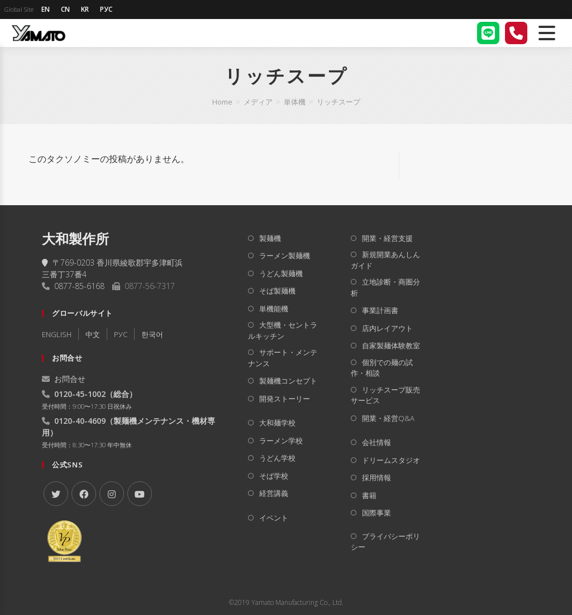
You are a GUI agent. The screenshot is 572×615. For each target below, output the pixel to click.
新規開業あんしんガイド (385, 260)
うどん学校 (277, 458)
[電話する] (516, 33)
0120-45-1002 (80, 394)
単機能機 (273, 309)
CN (65, 9)
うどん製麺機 (281, 273)
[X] (56, 493)
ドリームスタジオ (391, 460)
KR (85, 9)
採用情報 (376, 477)
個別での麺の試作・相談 (382, 368)
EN (45, 9)
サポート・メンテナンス (282, 357)
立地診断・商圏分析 (385, 287)
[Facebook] (84, 493)
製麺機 (270, 238)
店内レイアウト (387, 328)
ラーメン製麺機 (284, 255)
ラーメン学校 (281, 441)
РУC (120, 334)
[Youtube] (139, 493)
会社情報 (376, 442)
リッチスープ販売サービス (385, 395)
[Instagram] (111, 493)
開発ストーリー (284, 399)
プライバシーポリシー (385, 541)
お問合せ (63, 378)
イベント (273, 518)
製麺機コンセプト (288, 381)
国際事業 (376, 513)
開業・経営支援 (387, 238)
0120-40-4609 (80, 420)
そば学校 (273, 476)
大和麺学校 (277, 423)
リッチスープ (338, 102)
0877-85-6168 (79, 286)
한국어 (152, 334)
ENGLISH (57, 334)
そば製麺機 (277, 291)
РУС (106, 9)
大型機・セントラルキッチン (282, 330)
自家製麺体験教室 (391, 345)
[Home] (222, 102)
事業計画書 (380, 310)
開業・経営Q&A (388, 418)
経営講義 (273, 493)
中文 (92, 334)
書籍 (369, 495)
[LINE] (488, 33)
